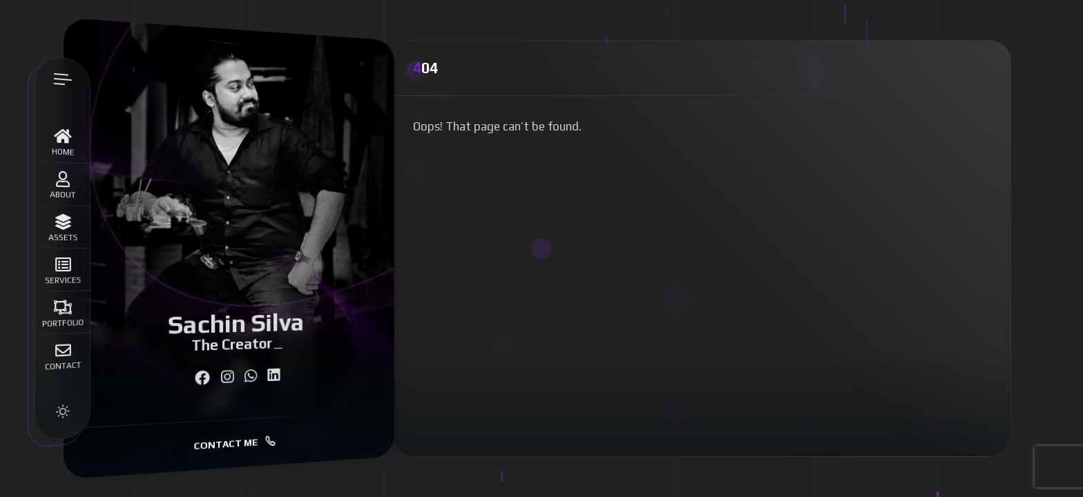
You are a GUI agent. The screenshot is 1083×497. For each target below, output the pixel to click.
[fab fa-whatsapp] (250, 376)
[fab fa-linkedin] (273, 374)
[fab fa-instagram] (227, 377)
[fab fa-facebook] (202, 378)
